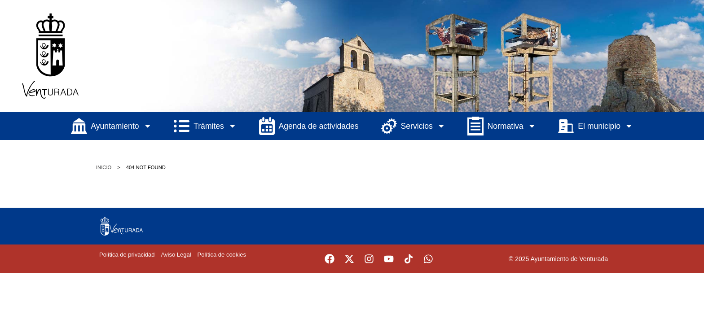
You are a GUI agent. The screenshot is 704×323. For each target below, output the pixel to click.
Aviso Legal (176, 254)
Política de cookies (222, 254)
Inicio (103, 167)
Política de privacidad (127, 254)
